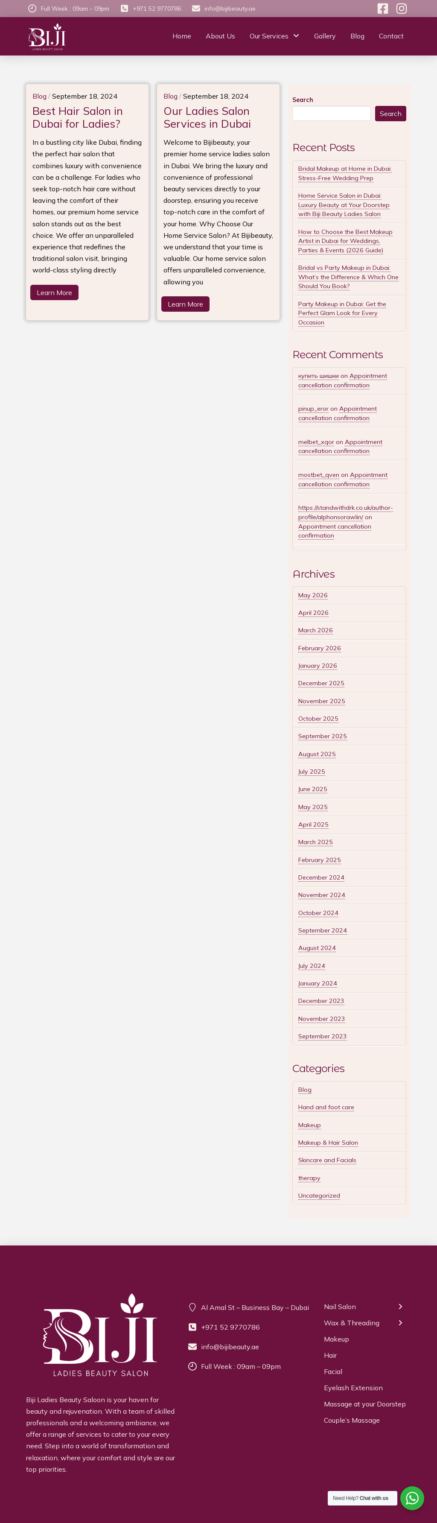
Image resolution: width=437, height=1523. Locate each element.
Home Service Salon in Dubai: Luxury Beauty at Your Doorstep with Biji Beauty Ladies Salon (344, 205)
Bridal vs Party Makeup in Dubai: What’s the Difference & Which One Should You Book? (348, 277)
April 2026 (313, 613)
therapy (309, 1178)
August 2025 (317, 754)
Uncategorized (319, 1195)
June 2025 (312, 789)
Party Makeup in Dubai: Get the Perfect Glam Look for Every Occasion (342, 313)
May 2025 (313, 807)
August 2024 (317, 948)
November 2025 (321, 701)
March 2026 (315, 630)
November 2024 (321, 895)
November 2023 (321, 1019)
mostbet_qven (318, 475)
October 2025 (318, 718)
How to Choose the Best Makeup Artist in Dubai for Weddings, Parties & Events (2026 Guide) (345, 241)
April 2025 (313, 824)
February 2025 (319, 860)
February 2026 (319, 648)
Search (302, 100)
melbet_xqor (316, 442)
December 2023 (321, 1001)
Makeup (309, 1125)
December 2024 (321, 877)
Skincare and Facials (327, 1160)
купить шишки (318, 376)
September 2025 (322, 736)
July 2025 (311, 771)
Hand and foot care (326, 1107)
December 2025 (321, 683)
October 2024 (318, 913)
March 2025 (315, 842)
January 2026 (317, 665)
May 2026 (313, 595)
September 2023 (322, 1036)
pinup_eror (313, 408)
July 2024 (311, 966)
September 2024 (322, 930)
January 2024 (317, 983)
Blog (305, 1089)
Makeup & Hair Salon (328, 1142)
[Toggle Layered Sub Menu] (366, 1309)
